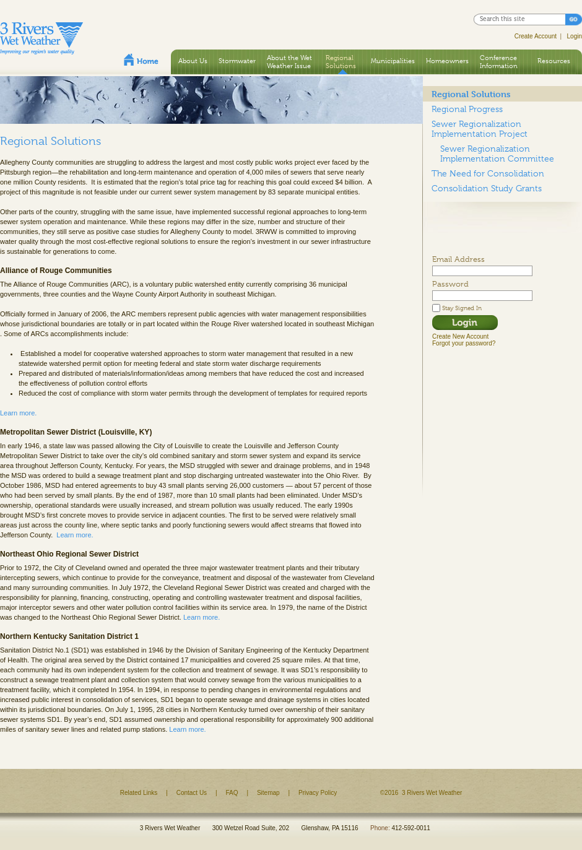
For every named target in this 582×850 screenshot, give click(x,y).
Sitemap (268, 792)
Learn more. (18, 413)
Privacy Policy (317, 792)
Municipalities (393, 60)
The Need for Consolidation (488, 173)
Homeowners (447, 60)
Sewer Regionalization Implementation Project (480, 129)
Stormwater (237, 60)
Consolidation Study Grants (487, 188)
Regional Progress (467, 109)
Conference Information (499, 61)
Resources (553, 60)
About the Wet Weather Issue (289, 61)
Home (141, 59)
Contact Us (191, 792)
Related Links (139, 792)
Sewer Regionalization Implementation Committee (497, 153)
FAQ (232, 792)
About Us (192, 60)
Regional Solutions (341, 61)
